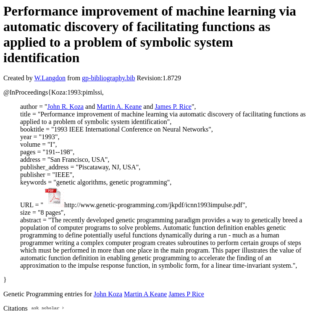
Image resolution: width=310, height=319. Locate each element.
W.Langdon (50, 78)
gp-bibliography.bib (108, 78)
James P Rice (186, 294)
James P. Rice (173, 106)
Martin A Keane (145, 294)
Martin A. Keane (119, 106)
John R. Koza (65, 106)
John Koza (108, 294)
